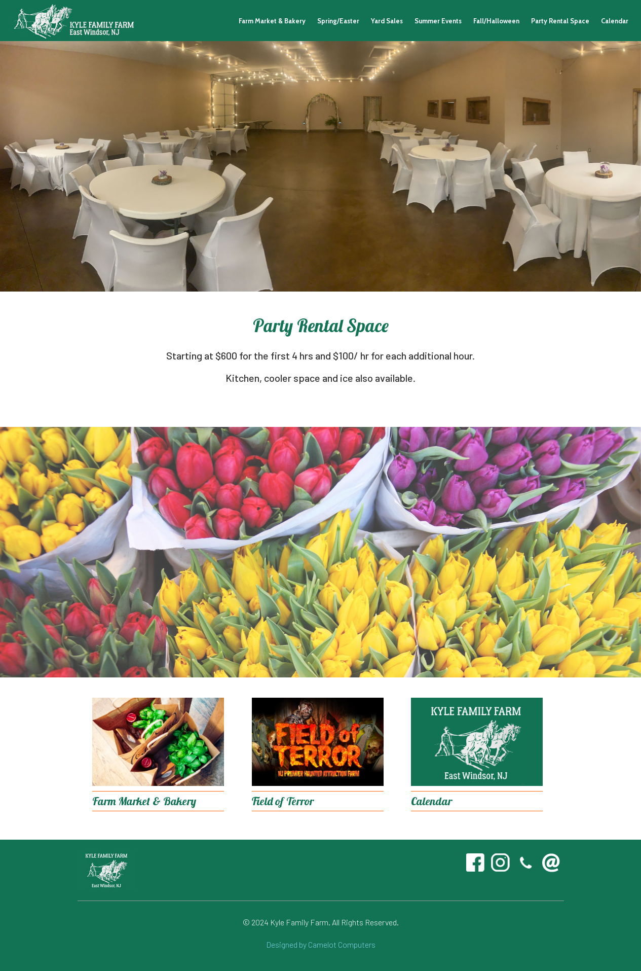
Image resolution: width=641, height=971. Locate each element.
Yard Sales (387, 21)
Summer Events (438, 21)
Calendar (614, 21)
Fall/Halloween (496, 21)
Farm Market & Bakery (272, 21)
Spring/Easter (338, 21)
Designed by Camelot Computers (320, 944)
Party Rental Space (560, 21)
